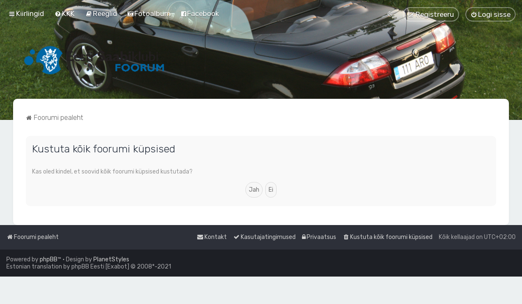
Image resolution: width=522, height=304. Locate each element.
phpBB (48, 259)
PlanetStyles (111, 259)
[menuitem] (64, 13)
